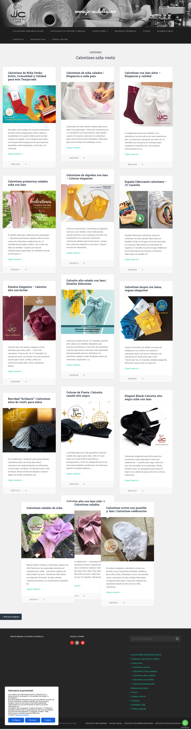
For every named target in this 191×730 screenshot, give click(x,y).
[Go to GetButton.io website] (185, 727)
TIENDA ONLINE (60, 39)
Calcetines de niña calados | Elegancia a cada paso (84, 74)
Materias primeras (125, 31)
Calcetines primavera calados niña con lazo (28, 183)
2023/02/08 (15, 382)
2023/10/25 (132, 165)
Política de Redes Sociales (138, 724)
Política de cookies (22, 715)
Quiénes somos (165, 31)
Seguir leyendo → (16, 154)
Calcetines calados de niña (143, 508)
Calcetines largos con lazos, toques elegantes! (143, 288)
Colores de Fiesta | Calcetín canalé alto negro (84, 394)
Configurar (16, 720)
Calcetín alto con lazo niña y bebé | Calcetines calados (85, 503)
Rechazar (32, 720)
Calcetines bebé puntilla (144, 685)
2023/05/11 (15, 270)
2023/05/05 (132, 270)
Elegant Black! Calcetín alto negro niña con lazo (143, 398)
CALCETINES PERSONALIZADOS (28, 31)
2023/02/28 (73, 376)
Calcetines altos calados (144, 676)
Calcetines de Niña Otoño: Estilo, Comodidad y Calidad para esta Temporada (27, 76)
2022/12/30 (73, 485)
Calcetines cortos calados (145, 672)
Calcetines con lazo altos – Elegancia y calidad (143, 74)
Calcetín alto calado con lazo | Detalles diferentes (86, 282)
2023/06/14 (73, 263)
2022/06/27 (15, 603)
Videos (146, 31)
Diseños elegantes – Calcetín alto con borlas (27, 288)
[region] (31, 706)
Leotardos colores (141, 668)
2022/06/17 (132, 600)
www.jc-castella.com (95, 11)
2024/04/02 (73, 158)
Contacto (18, 39)
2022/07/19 (73, 597)
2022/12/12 (15, 491)
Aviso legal (115, 724)
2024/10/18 (15, 164)
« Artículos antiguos (10, 618)
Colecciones (99, 31)
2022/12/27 (132, 491)
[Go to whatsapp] (185, 723)
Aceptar (48, 720)
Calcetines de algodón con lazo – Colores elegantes (87, 176)
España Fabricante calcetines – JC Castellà (146, 183)
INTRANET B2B (37, 39)
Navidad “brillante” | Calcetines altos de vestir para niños (29, 400)
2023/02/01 (132, 379)
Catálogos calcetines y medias (68, 31)
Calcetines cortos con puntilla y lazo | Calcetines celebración (28, 510)
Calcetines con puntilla (143, 680)
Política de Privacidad (168, 724)
